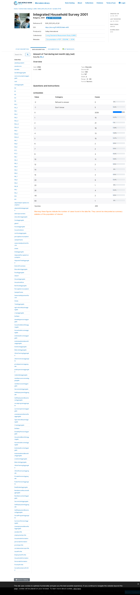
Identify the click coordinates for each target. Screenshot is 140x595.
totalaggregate (19, 251)
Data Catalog (69, 3)
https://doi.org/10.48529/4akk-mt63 (57, 27)
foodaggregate (19, 220)
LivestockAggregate (20, 459)
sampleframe (18, 239)
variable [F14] (57, 8)
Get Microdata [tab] (68, 49)
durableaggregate (20, 72)
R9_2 (15, 192)
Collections (89, 3)
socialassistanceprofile (21, 548)
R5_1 (15, 104)
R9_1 (15, 189)
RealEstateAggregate (21, 487)
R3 (15, 97)
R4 (15, 101)
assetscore (18, 66)
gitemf (16, 223)
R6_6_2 (16, 137)
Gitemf (16, 275)
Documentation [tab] (53, 49)
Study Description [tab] (22, 49)
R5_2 (15, 107)
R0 (15, 88)
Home (16, 8)
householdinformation (21, 538)
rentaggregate (19, 84)
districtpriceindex (19, 213)
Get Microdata (54, 18)
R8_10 (16, 186)
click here (77, 589)
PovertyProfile (18, 564)
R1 (15, 91)
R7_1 (15, 150)
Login (122, 3)
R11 (15, 199)
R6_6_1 (16, 133)
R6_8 (15, 143)
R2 (15, 94)
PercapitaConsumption (21, 288)
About (80, 3)
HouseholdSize (19, 282)
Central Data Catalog (25, 8)
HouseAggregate (19, 279)
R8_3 (15, 163)
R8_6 (15, 173)
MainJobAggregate (20, 349)
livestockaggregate (20, 346)
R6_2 (15, 114)
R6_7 (15, 140)
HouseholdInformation (21, 558)
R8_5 (15, 170)
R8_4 (15, 166)
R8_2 (15, 160)
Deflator (17, 316)
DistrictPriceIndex (19, 266)
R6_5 (15, 130)
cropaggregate (19, 313)
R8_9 (15, 183)
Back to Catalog (22, 579)
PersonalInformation (20, 561)
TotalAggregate (19, 304)
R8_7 (15, 176)
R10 (15, 196)
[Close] (138, 584)
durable (16, 69)
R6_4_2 (16, 124)
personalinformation (20, 541)
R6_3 (15, 117)
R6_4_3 (16, 127)
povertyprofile (18, 545)
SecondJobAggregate (21, 389)
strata (16, 248)
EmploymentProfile (20, 554)
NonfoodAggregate (20, 285)
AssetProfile (18, 551)
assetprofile (18, 531)
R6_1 (15, 111)
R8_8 (15, 179)
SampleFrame (18, 292)
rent (15, 81)
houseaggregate (19, 226)
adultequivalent (19, 62)
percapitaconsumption (21, 236)
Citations (100, 3)
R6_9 (15, 147)
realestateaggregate (20, 375)
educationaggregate (20, 216)
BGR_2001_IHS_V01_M (44, 8)
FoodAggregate (19, 272)
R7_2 (15, 153)
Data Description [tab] (38, 49)
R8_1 (15, 156)
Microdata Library (42, 3)
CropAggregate (19, 425)
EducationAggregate (20, 269)
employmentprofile (20, 535)
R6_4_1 (16, 120)
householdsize (19, 230)
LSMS (35, 8)
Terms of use (111, 3)
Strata (16, 300)
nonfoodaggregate (20, 233)
